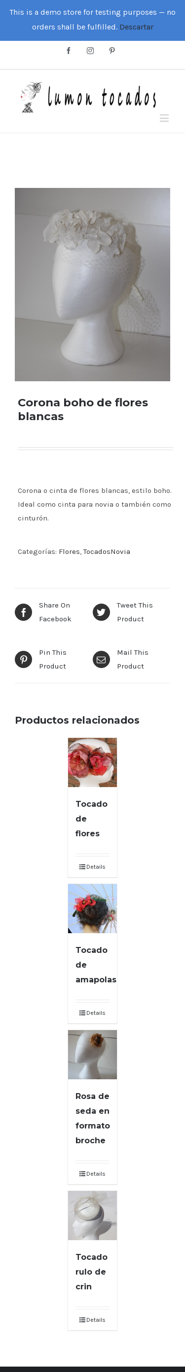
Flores (69, 551)
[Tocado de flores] (92, 762)
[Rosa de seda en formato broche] (92, 1054)
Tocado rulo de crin (91, 1271)
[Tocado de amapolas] (92, 908)
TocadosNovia (106, 551)
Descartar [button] (136, 26)
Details (96, 866)
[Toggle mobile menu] (165, 118)
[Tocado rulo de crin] (92, 1215)
